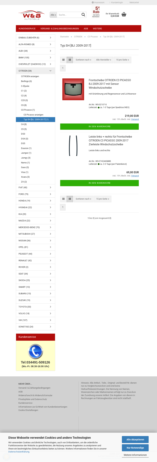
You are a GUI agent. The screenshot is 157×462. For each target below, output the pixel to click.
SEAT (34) (23, 275)
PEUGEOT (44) (25, 255)
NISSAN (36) (25, 242)
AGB (86, 28)
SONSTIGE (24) (26, 328)
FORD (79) (23, 196)
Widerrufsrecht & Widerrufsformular (35, 397)
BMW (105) (24, 59)
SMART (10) (24, 288)
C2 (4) (24, 97)
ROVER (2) (23, 268)
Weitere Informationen (135, 455)
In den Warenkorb (99, 128)
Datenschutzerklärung (18, 451)
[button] (63, 61)
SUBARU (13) (25, 295)
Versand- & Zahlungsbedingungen (59, 28)
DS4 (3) (24, 140)
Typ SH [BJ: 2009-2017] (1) (36, 121)
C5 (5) (24, 131)
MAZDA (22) (24, 222)
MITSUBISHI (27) (27, 235)
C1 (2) (24, 92)
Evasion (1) (26, 150)
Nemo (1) (25, 164)
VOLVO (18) (24, 315)
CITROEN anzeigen (30, 78)
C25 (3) (24, 102)
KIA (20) (22, 215)
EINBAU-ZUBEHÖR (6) (29, 39)
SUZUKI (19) (24, 302)
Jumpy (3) (26, 159)
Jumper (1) (26, 154)
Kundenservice (27, 28)
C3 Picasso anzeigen (33, 116)
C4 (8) (24, 126)
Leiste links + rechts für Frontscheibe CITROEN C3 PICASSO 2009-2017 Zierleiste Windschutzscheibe (110, 142)
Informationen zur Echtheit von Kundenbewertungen (42, 408)
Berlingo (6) (26, 83)
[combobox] (83, 61)
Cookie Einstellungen (28, 412)
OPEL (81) (23, 249)
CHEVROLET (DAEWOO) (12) (32, 66)
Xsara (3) (25, 178)
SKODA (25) (24, 282)
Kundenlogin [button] (116, 2)
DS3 (23, 135)
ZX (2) (24, 183)
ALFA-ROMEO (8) (27, 46)
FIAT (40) (23, 189)
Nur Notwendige (135, 447)
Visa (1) (24, 174)
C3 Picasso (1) (28, 111)
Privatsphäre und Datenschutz (32, 401)
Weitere (97, 28)
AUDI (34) (23, 52)
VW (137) (23, 322)
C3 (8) (24, 107)
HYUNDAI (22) (25, 209)
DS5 (23, 145)
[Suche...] (53, 15)
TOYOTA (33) (25, 308)
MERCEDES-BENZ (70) (29, 229)
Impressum (98, 2)
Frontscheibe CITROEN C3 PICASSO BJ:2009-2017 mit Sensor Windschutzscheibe (110, 85)
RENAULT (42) (25, 262)
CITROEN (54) (25, 72)
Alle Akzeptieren (135, 439)
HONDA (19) (24, 202)
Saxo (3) (25, 169)
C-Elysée (25, 87)
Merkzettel (133, 2)
